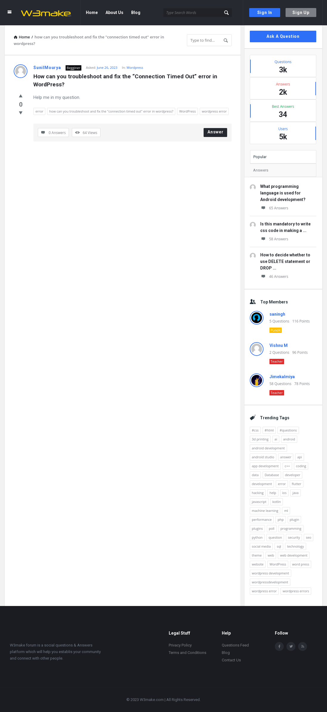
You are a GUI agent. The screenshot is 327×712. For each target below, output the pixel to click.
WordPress (187, 111)
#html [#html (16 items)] (269, 430)
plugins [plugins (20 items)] (257, 528)
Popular (259, 157)
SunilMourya (47, 67)
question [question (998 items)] (275, 537)
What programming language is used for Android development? (283, 193)
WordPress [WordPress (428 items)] (277, 564)
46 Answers (274, 276)
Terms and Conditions (187, 652)
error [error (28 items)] (282, 484)
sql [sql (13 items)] (279, 546)
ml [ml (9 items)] (286, 510)
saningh (277, 314)
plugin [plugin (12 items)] (294, 519)
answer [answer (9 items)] (285, 457)
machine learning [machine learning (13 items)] (265, 510)
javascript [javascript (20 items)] (259, 501)
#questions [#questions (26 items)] (288, 430)
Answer (215, 132)
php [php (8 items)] (280, 519)
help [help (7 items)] (272, 492)
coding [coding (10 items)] (301, 466)
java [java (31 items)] (295, 492)
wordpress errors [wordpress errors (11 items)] (296, 591)
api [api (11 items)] (299, 457)
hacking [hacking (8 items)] (258, 492)
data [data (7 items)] (255, 475)
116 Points (301, 321)
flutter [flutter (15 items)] (296, 484)
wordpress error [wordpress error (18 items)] (264, 591)
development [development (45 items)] (262, 484)
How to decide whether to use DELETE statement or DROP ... (285, 261)
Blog (135, 12)
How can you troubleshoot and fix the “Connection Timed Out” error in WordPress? (126, 80)
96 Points (300, 352)
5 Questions (279, 321)
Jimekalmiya (282, 376)
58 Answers (274, 239)
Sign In (264, 12)
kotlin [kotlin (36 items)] (276, 501)
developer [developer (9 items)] (292, 475)
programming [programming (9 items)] (290, 528)
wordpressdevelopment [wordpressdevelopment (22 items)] (270, 582)
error (39, 111)
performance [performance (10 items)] (262, 519)
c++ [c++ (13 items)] (287, 466)
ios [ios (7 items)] (284, 492)
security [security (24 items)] (294, 537)
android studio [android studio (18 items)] (263, 457)
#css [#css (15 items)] (255, 430)
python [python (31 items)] (257, 537)
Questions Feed (235, 645)
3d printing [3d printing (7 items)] (260, 439)
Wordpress (134, 67)
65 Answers (274, 208)
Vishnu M (278, 345)
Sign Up (300, 12)
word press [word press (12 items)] (300, 564)
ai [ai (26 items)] (276, 439)
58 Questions (280, 383)
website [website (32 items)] (258, 564)
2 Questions (279, 352)
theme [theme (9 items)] (257, 555)
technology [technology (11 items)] (295, 546)
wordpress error (214, 111)
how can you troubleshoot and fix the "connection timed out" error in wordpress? (111, 111)
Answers (260, 170)
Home (92, 12)
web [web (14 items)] (271, 555)
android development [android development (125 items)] (268, 448)
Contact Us (231, 660)
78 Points (302, 383)
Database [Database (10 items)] (272, 475)
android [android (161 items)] (289, 439)
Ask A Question (283, 36)
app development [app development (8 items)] (265, 466)
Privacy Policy (180, 645)
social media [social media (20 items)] (261, 546)
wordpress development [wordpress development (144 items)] (270, 573)
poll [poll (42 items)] (272, 528)
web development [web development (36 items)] (293, 555)
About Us (114, 12)
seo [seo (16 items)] (308, 537)
